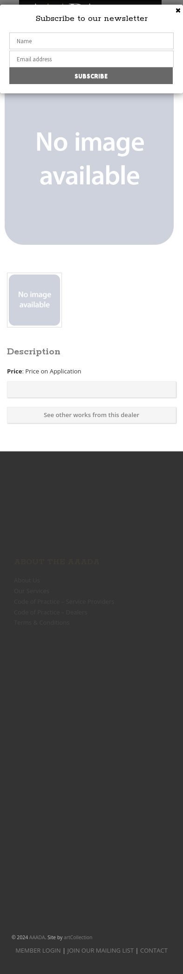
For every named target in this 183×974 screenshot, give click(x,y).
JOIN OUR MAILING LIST (100, 950)
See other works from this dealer (91, 415)
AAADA (37, 937)
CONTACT (154, 950)
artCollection (78, 937)
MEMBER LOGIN (38, 950)
